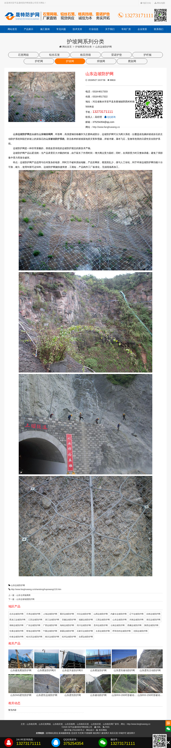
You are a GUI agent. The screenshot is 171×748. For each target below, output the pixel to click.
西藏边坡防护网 (134, 625)
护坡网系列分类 (83, 46)
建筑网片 (105, 733)
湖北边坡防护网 (153, 619)
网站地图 (159, 3)
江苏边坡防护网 (35, 619)
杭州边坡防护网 (69, 637)
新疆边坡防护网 (67, 631)
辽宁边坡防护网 (136, 614)
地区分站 (145, 3)
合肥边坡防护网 (86, 637)
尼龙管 (74, 733)
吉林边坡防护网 (153, 614)
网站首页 (12, 29)
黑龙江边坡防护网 (17, 619)
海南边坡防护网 (67, 625)
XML (97, 727)
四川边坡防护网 (84, 625)
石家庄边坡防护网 (85, 631)
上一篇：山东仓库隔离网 (19, 595)
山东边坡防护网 (18, 585)
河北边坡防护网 (84, 614)
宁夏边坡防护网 (50, 631)
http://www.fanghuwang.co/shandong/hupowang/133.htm (36, 589)
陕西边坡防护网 (151, 625)
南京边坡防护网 (52, 637)
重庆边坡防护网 (67, 614)
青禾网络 (101, 730)
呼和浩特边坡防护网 (122, 631)
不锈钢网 (88, 733)
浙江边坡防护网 (52, 619)
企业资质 (142, 29)
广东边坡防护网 (33, 625)
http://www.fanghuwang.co (106, 127)
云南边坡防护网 (118, 625)
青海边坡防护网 (33, 631)
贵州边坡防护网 (101, 625)
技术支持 (77, 29)
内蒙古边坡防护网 (119, 614)
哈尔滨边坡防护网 (34, 637)
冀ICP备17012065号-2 (74, 730)
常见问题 (61, 29)
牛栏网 (81, 733)
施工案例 (45, 29)
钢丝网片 (97, 733)
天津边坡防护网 (33, 614)
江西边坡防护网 (103, 619)
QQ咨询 (110, 117)
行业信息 (93, 29)
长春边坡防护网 (16, 637)
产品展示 (28, 29)
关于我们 (110, 29)
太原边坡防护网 (103, 631)
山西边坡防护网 (101, 614)
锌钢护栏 (123, 733)
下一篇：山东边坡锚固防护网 (21, 599)
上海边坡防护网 (50, 614)
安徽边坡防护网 (69, 619)
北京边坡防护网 (16, 614)
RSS (106, 727)
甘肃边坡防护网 (16, 631)
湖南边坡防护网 (16, 625)
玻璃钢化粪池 (52, 733)
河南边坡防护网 (136, 619)
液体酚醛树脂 (64, 733)
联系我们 (158, 29)
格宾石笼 (114, 733)
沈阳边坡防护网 (140, 631)
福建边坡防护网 (86, 619)
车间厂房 (126, 29)
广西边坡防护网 (50, 625)
